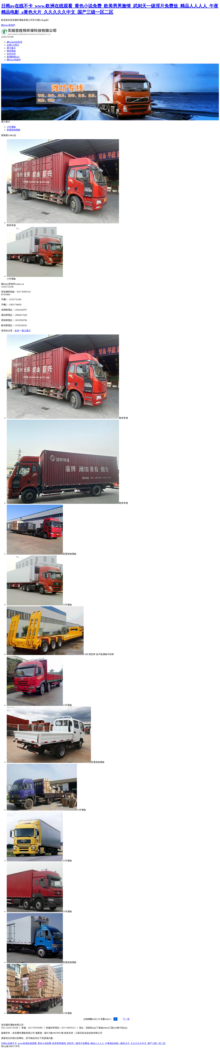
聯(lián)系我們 (8, 25)
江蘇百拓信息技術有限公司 (88, 1033)
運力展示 (11, 48)
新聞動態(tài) (13, 57)
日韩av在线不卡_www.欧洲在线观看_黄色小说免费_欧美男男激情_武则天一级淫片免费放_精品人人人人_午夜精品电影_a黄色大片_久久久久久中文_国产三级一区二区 (83, 1043)
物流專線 (11, 51)
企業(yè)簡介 (13, 45)
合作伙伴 (11, 54)
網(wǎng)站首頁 (14, 42)
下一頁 (126, 1019)
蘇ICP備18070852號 (54, 1033)
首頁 (17, 330)
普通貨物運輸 (13, 130)
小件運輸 (11, 127)
